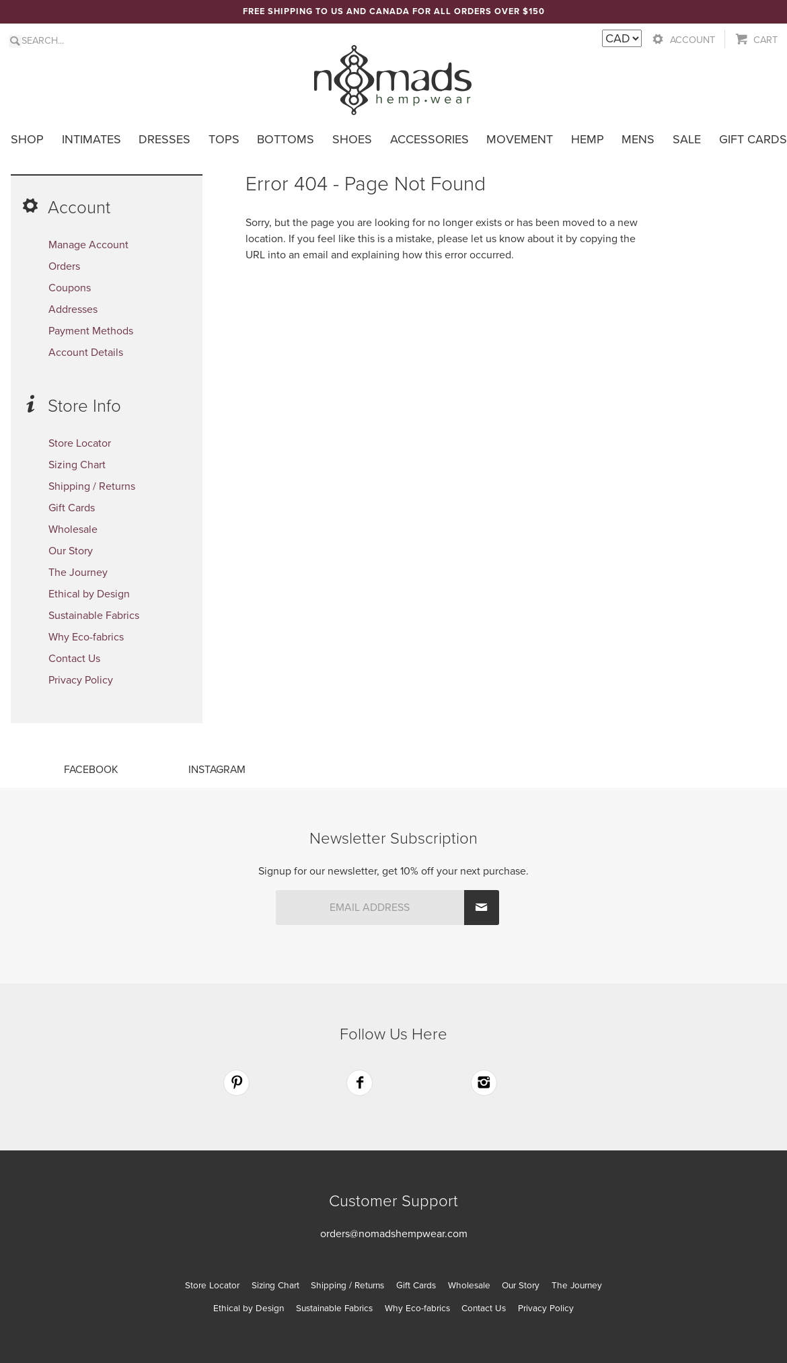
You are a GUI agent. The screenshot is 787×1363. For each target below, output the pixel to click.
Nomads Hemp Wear (393, 80)
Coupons (69, 288)
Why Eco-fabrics (86, 637)
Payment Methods (90, 331)
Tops (224, 139)
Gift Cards (753, 139)
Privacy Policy (80, 680)
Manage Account (88, 245)
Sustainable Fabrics (93, 615)
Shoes (352, 139)
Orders (64, 266)
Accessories (429, 139)
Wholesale (73, 529)
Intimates (91, 139)
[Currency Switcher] (622, 38)
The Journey (78, 572)
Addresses (73, 309)
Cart (765, 40)
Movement (519, 139)
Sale (687, 139)
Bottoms (285, 139)
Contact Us (74, 658)
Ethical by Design (89, 594)
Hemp (587, 139)
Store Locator (79, 443)
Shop (27, 139)
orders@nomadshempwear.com (393, 1234)
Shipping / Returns (91, 486)
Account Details (85, 352)
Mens (638, 139)
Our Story (70, 551)
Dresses (164, 139)
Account (692, 40)
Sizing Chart (77, 465)
